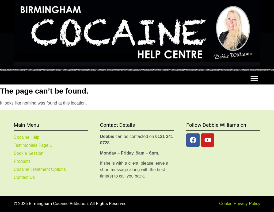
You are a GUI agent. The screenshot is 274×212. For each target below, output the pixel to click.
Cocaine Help (26, 137)
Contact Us (24, 177)
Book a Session (28, 153)
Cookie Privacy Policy (239, 203)
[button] (254, 78)
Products (22, 161)
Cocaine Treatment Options (40, 169)
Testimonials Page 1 (33, 145)
